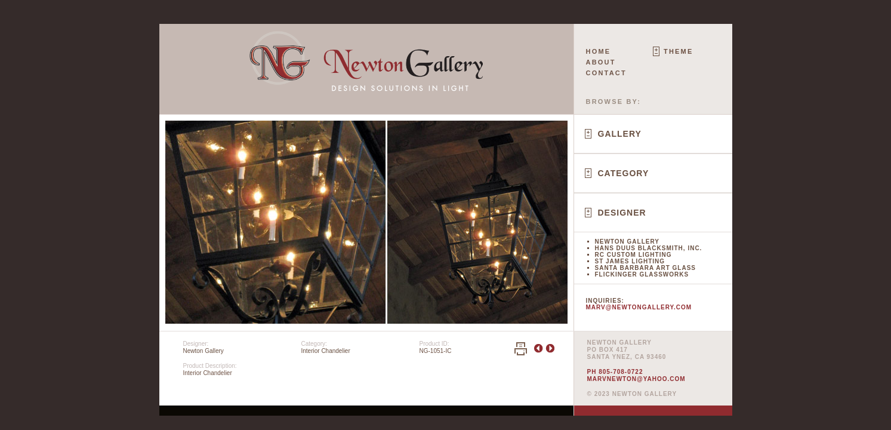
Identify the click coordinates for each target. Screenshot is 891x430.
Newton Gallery (627, 241)
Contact (606, 72)
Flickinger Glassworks (642, 274)
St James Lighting (630, 261)
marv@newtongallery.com (639, 307)
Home (598, 51)
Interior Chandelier (325, 351)
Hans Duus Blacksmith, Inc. (648, 248)
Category (623, 173)
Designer (622, 212)
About (601, 62)
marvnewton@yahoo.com (636, 379)
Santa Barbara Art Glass (645, 268)
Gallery (620, 134)
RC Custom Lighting (633, 254)
